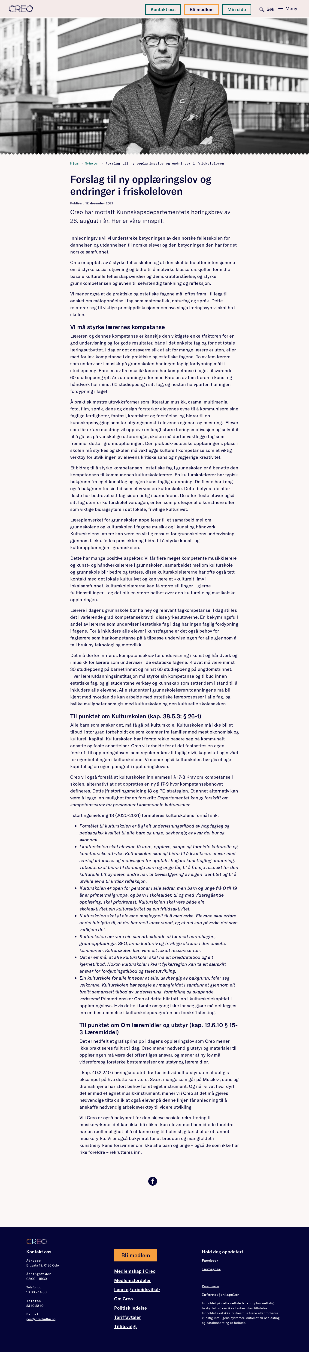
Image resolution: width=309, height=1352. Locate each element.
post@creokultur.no (40, 1319)
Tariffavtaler (127, 1317)
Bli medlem (202, 9)
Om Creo (123, 1299)
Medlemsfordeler (132, 1280)
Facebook (210, 1260)
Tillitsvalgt (125, 1326)
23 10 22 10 (34, 1306)
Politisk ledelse (130, 1308)
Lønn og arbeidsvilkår (137, 1289)
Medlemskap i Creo (134, 1271)
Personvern (210, 1286)
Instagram (211, 1269)
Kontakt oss (163, 9)
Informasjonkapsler (220, 1295)
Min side (236, 9)
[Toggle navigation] (287, 8)
